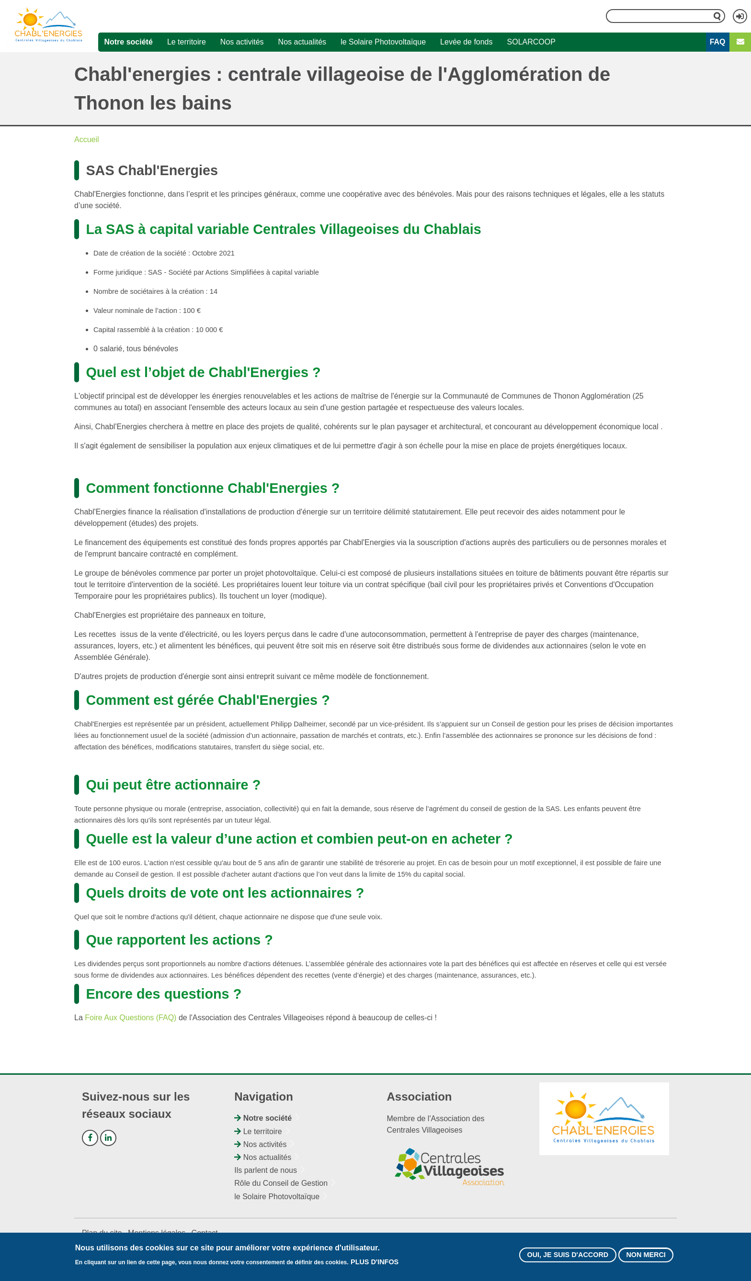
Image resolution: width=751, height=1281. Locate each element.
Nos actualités (302, 42)
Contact (205, 1233)
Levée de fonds (466, 42)
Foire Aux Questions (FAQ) (130, 1018)
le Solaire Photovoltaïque (383, 42)
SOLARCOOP (531, 42)
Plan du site (102, 1233)
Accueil (86, 139)
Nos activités (242, 42)
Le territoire (186, 42)
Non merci (645, 1258)
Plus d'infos (374, 1265)
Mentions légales (156, 1233)
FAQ (718, 42)
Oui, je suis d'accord (567, 1258)
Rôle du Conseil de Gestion (281, 1183)
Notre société (128, 42)
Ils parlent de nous (265, 1170)
